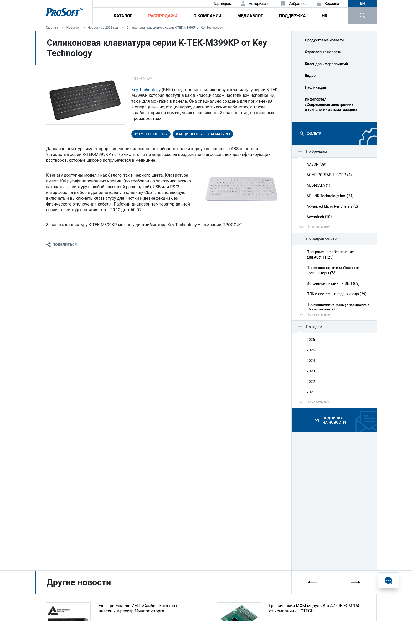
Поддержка (292, 15)
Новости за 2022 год (103, 27)
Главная (52, 27)
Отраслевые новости (323, 52)
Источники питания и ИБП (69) (333, 283)
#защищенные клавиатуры (203, 134)
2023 (311, 371)
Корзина (332, 4)
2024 (311, 361)
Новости (72, 27)
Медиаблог (250, 15)
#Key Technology (151, 134)
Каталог (123, 15)
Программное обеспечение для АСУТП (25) (330, 254)
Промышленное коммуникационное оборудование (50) (338, 307)
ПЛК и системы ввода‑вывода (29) (337, 294)
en (362, 3)
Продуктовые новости (324, 40)
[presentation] (313, 582)
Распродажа (163, 15)
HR (324, 15)
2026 (311, 340)
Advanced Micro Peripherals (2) (332, 206)
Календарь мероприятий (326, 64)
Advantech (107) (320, 217)
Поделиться (65, 245)
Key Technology (146, 89)
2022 (311, 382)
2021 (311, 392)
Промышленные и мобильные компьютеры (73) (333, 270)
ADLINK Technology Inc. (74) (330, 196)
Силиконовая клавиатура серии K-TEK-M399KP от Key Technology (175, 27)
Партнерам (222, 4)
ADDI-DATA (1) (318, 185)
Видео (310, 75)
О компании (208, 15)
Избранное (298, 4)
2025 (311, 350)
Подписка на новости (334, 420)
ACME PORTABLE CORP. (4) (329, 175)
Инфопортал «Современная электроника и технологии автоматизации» (331, 104)
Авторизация (260, 4)
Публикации (315, 87)
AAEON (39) (316, 164)
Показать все (318, 227)
